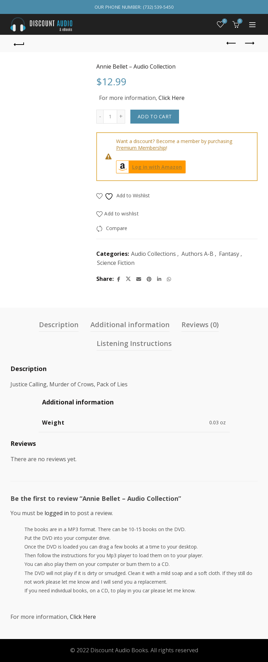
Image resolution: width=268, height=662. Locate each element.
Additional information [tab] (130, 324)
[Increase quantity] (121, 117)
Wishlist (224, 21)
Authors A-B (197, 254)
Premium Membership (141, 147)
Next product (249, 43)
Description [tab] (59, 324)
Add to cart (155, 116)
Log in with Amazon (149, 167)
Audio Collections (153, 254)
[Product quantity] (110, 117)
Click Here (172, 98)
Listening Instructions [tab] (134, 343)
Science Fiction (116, 263)
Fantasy (229, 254)
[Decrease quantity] (99, 117)
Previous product (232, 43)
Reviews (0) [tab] (200, 324)
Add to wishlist (121, 213)
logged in (56, 513)
